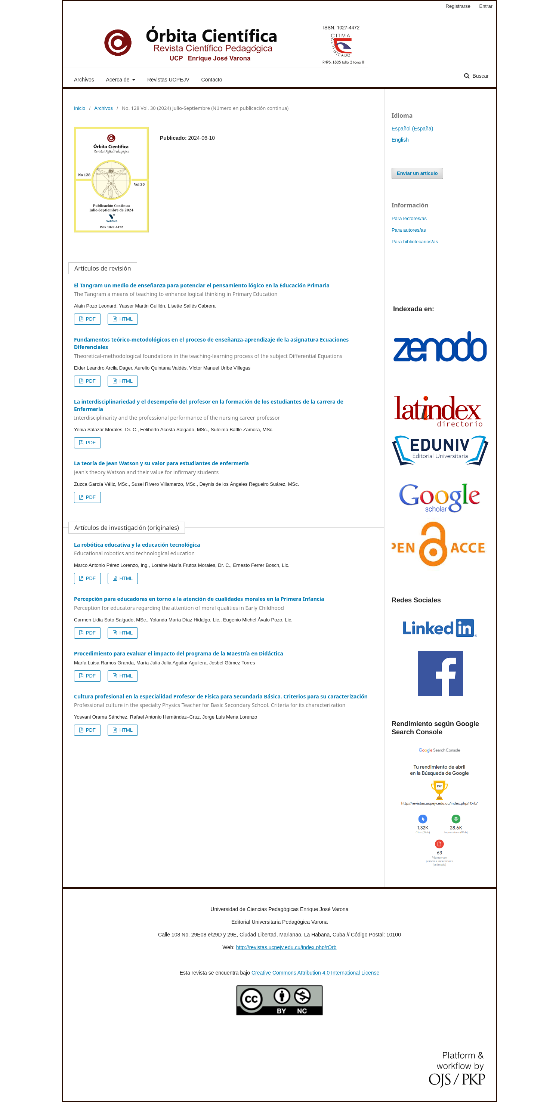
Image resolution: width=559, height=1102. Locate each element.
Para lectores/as (409, 218)
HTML (125, 319)
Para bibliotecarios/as (415, 241)
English (400, 140)
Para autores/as (409, 230)
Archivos (84, 80)
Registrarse (458, 6)
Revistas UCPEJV (168, 80)
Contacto (211, 80)
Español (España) (412, 129)
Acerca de (118, 80)
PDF (90, 319)
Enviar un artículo (417, 173)
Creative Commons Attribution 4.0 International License (315, 973)
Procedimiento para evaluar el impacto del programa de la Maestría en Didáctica (178, 653)
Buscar (480, 76)
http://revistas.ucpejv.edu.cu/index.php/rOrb (286, 947)
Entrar (485, 6)
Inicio (79, 108)
